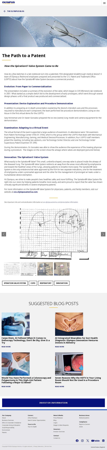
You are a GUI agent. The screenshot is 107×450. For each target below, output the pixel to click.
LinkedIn (103, 440)
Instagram (82, 440)
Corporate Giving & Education (11, 425)
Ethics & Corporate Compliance (11, 423)
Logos (55, 423)
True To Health (32, 427)
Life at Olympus (32, 418)
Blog (55, 420)
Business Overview (8, 420)
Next (103, 234)
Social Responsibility (8, 428)
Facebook (77, 440)
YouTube (95, 441)
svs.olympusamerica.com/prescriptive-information (60, 202)
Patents (4, 432)
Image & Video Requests (61, 425)
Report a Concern (84, 424)
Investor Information (53, 402)
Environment (6, 430)
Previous (4, 234)
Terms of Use (48, 446)
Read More (6, 347)
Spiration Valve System (15, 283)
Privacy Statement (38, 446)
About (4, 418)
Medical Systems (84, 418)
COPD (33, 283)
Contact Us (57, 438)
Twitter (87, 440)
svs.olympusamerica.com (26, 192)
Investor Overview (59, 432)
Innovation (62, 283)
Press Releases (58, 418)
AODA (81, 427)
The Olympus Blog (15, 11)
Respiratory (45, 283)
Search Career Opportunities (36, 420)
